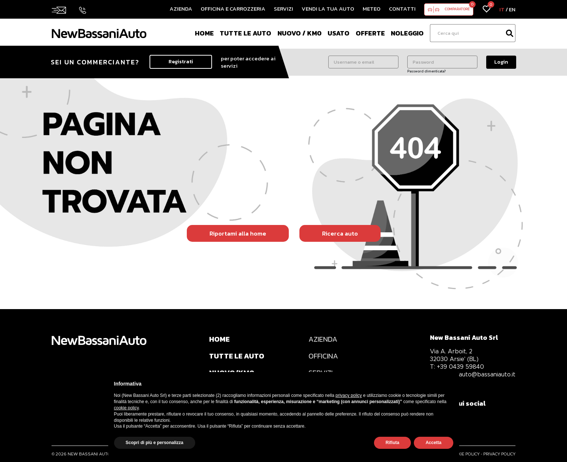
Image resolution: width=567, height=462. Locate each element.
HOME (219, 339)
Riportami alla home (237, 233)
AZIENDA (323, 339)
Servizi (283, 8)
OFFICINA (324, 356)
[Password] (442, 62)
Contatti (402, 8)
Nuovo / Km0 (299, 33)
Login (501, 62)
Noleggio (407, 33)
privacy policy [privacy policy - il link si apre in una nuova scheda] (349, 395)
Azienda (181, 8)
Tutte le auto (245, 33)
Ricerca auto (340, 233)
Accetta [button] (433, 442)
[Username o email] (363, 62)
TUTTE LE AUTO (237, 356)
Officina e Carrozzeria (233, 8)
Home (204, 33)
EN (512, 9)
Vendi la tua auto (328, 8)
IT (501, 9)
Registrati (181, 61)
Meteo (372, 8)
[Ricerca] (467, 33)
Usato (338, 33)
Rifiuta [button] (392, 442)
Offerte (370, 33)
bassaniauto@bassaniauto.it (472, 374)
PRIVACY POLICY (499, 454)
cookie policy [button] (126, 407)
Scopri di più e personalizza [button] (155, 442)
